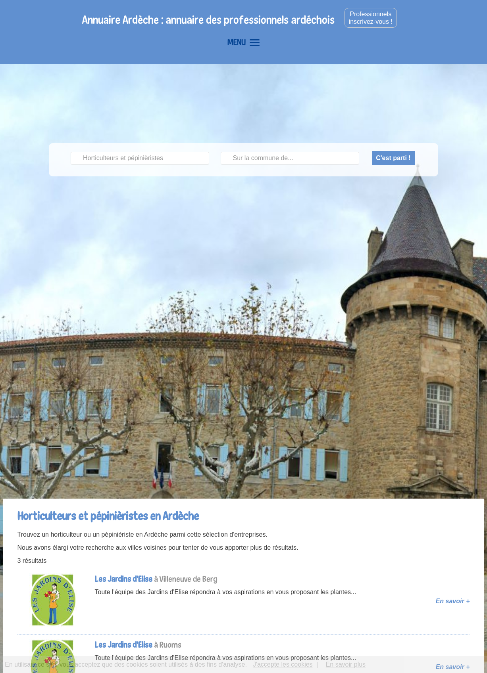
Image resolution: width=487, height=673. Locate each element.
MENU (243, 42)
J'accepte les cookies (283, 664)
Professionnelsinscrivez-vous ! (371, 18)
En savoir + (453, 601)
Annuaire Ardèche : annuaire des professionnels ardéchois (208, 19)
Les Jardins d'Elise (123, 579)
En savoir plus (346, 664)
